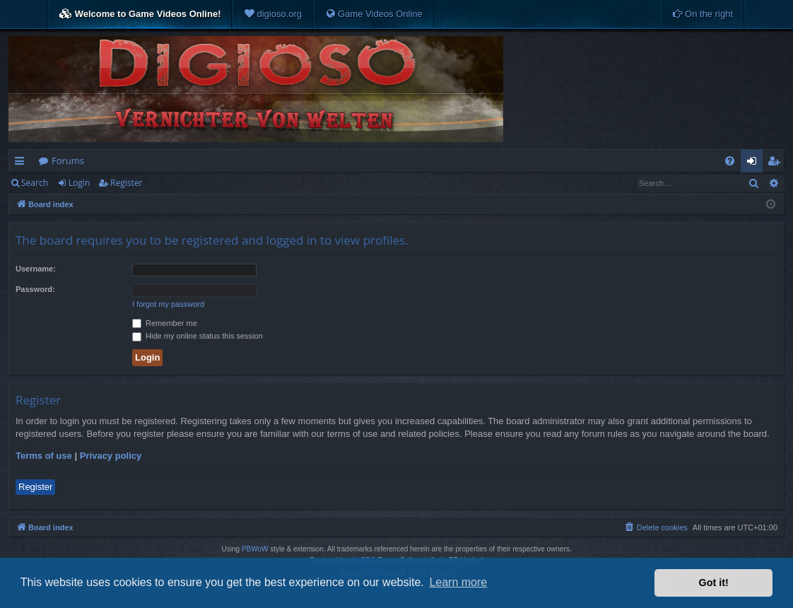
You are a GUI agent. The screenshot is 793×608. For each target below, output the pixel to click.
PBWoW (255, 549)
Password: (35, 289)
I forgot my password (168, 304)
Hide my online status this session (197, 336)
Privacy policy (110, 455)
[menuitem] (273, 14)
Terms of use (44, 455)
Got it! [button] (714, 582)
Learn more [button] (458, 582)
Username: (36, 268)
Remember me (164, 323)
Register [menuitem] (777, 163)
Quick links (22, 163)
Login (79, 183)
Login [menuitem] (754, 163)
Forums (68, 160)
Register (126, 183)
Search (34, 183)
